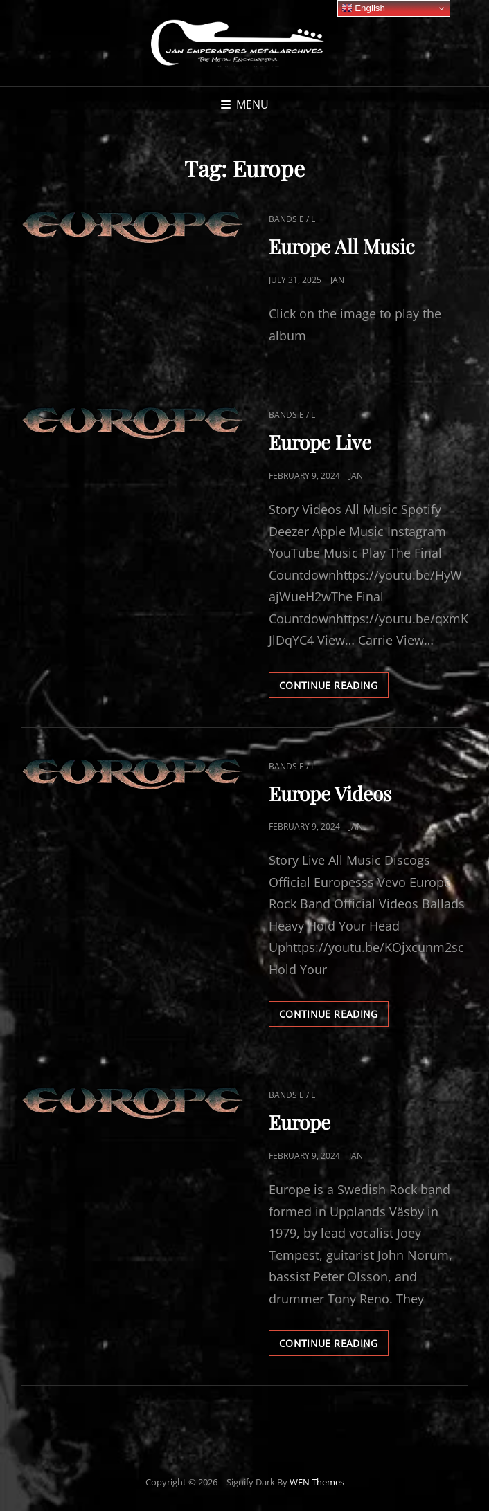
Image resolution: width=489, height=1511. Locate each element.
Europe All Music (342, 246)
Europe (299, 1122)
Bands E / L (292, 219)
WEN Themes (317, 1482)
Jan (337, 280)
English (363, 8)
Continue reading (334, 687)
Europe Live (320, 442)
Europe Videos (330, 793)
